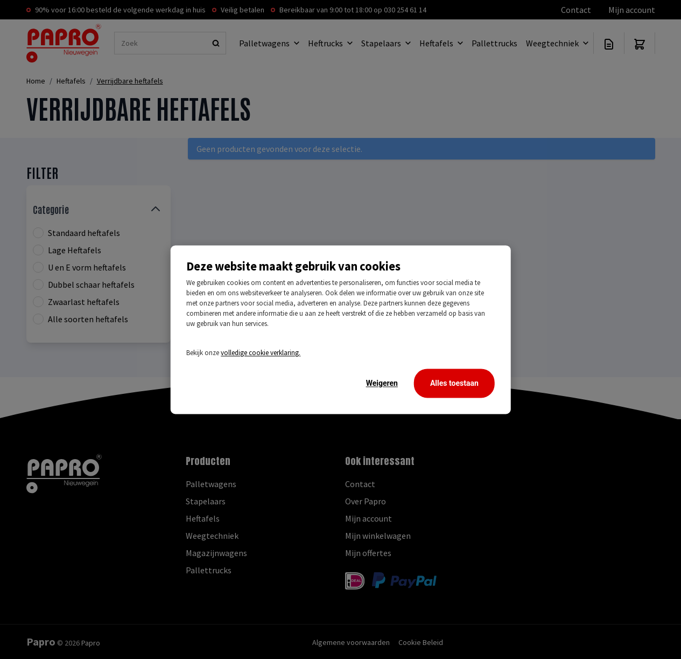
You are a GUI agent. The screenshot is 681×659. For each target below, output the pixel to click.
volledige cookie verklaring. (260, 352)
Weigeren (382, 383)
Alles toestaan (454, 383)
